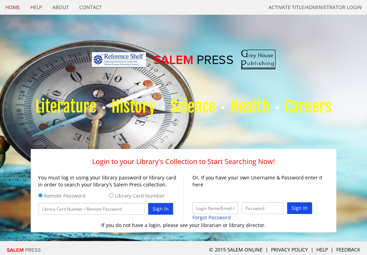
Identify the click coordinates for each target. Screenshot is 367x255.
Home (12, 7)
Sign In (161, 208)
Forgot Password (211, 217)
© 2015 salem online (236, 249)
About (60, 7)
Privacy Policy (289, 249)
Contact (90, 7)
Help (36, 7)
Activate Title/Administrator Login (315, 7)
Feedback (348, 249)
